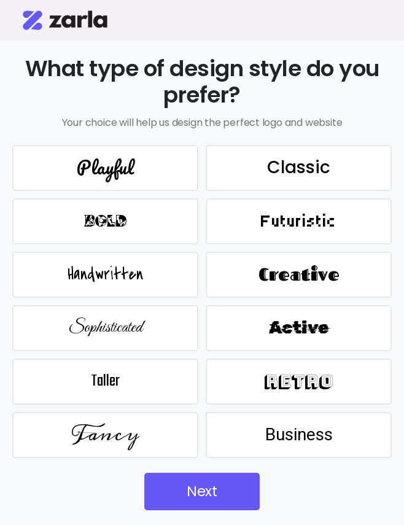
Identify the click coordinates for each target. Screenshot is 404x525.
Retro (298, 381)
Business (299, 434)
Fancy (105, 434)
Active (298, 327)
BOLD (105, 221)
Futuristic (298, 221)
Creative (299, 274)
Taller (105, 381)
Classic (298, 167)
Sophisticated (105, 327)
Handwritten (105, 274)
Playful (105, 167)
